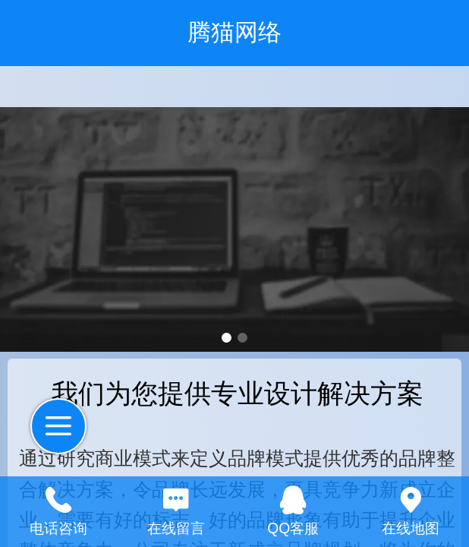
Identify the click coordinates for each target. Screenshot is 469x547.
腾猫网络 (234, 32)
